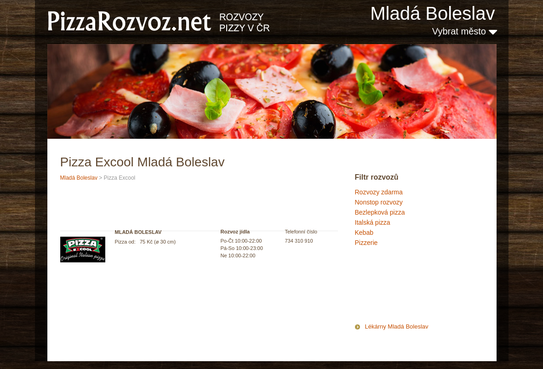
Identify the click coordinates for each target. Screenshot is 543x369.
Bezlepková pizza (380, 212)
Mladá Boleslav (432, 13)
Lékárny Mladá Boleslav (397, 326)
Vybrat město (464, 31)
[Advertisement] (401, 286)
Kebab (364, 232)
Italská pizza (372, 222)
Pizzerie (366, 242)
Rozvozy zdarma (379, 192)
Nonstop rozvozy (379, 202)
